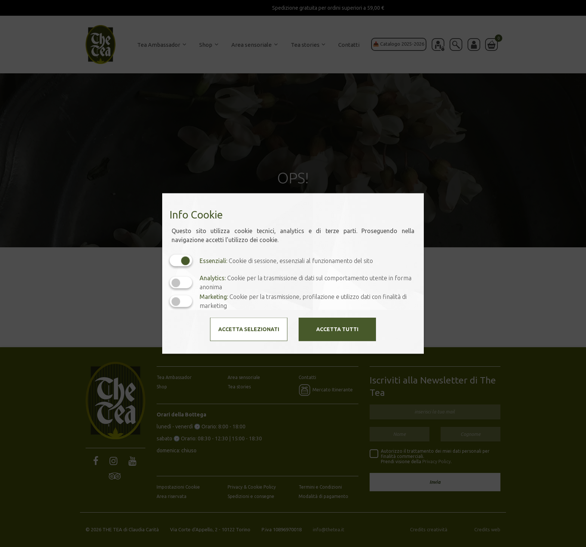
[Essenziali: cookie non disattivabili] (181, 260)
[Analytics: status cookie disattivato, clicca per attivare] (181, 282)
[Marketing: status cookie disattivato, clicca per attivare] (181, 301)
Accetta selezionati (248, 329)
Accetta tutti (337, 329)
